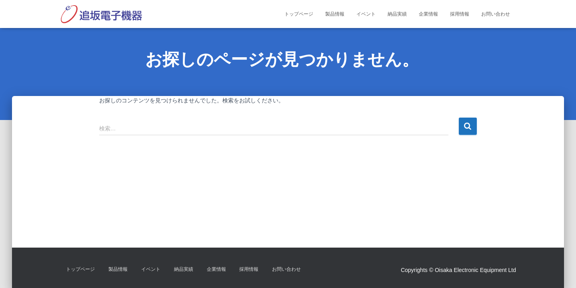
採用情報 (459, 14)
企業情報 (428, 14)
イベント (366, 14)
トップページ (298, 14)
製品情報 (334, 14)
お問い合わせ (495, 14)
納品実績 (397, 14)
